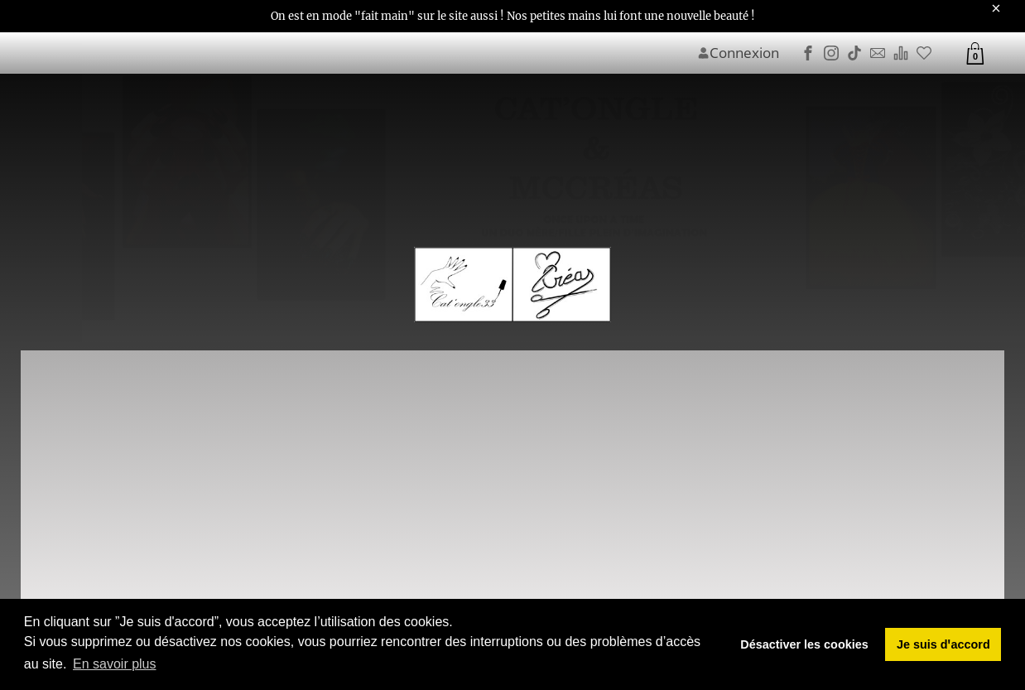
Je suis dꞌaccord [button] (943, 644)
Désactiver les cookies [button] (804, 644)
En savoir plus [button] (114, 664)
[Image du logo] (512, 285)
